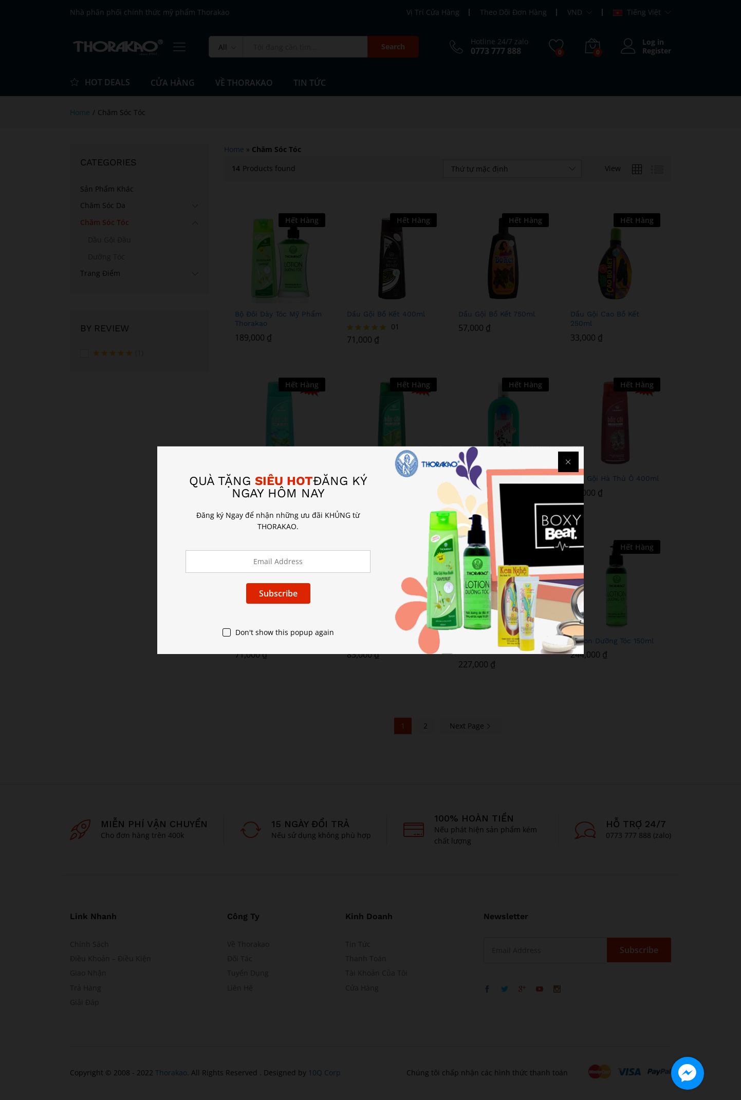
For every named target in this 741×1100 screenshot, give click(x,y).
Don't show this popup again (284, 632)
